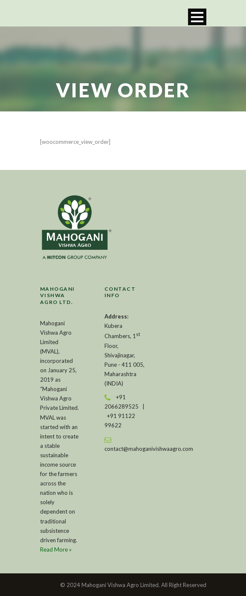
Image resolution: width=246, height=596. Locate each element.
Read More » (56, 549)
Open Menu (197, 17)
